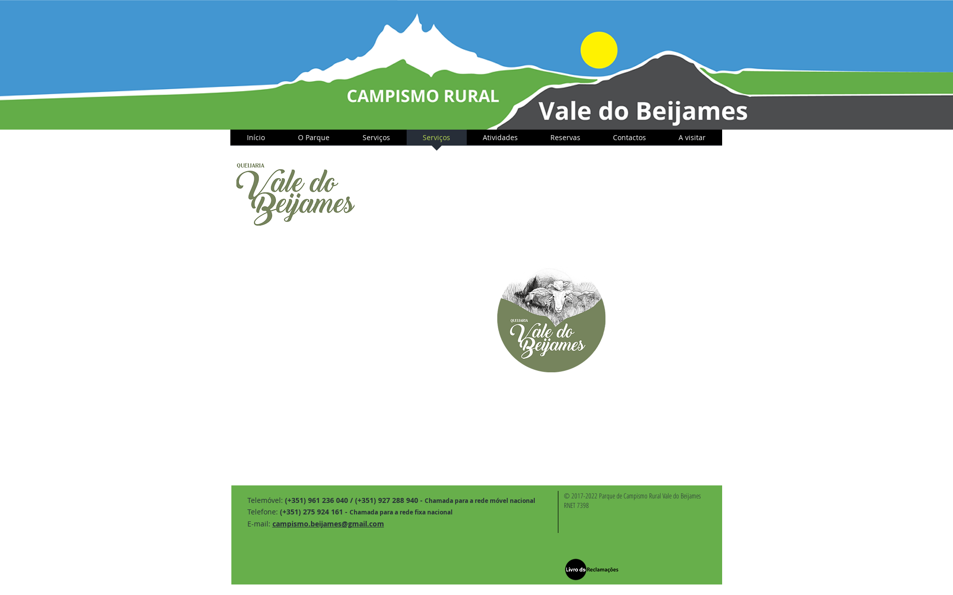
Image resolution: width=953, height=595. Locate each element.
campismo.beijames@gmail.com (328, 523)
